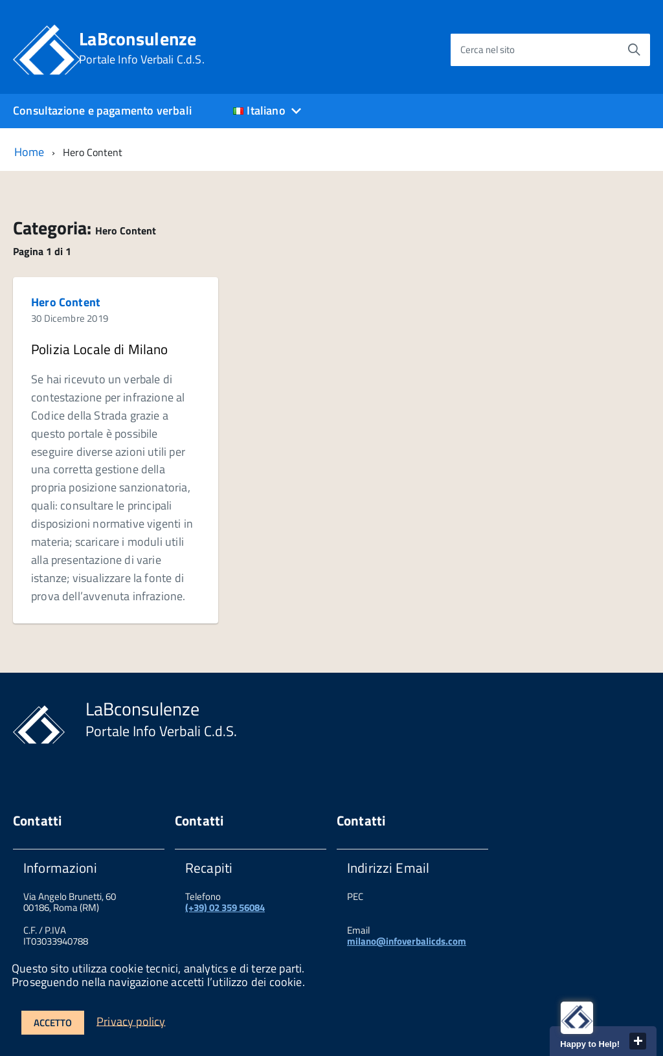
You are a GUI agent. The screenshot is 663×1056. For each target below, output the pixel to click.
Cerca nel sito (487, 49)
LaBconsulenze (142, 48)
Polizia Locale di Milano (99, 349)
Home (29, 152)
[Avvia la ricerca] (634, 50)
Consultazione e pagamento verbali (102, 110)
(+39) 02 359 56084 (225, 907)
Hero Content (65, 302)
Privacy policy (131, 1020)
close (637, 1041)
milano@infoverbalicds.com (406, 941)
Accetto (53, 1022)
